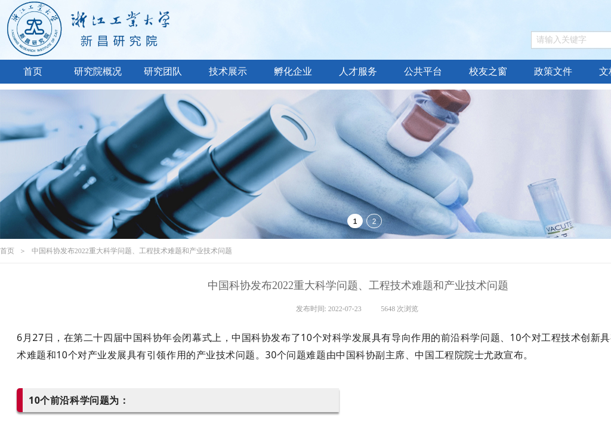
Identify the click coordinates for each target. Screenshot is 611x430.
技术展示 (228, 71)
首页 (32, 71)
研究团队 (163, 71)
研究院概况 (98, 71)
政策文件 (553, 71)
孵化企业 (293, 71)
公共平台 (423, 71)
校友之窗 (488, 71)
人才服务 (358, 71)
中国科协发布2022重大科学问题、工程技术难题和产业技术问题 (132, 251)
